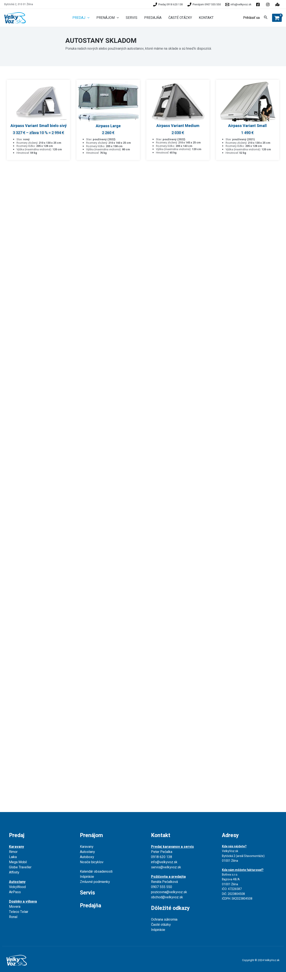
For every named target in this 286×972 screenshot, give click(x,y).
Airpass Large (108, 126)
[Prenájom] (204, 4)
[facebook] (258, 4)
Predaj (16, 835)
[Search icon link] (266, 18)
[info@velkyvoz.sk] (239, 4)
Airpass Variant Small (247, 126)
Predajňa (90, 906)
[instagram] (278, 4)
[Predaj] (168, 4)
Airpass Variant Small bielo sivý (38, 126)
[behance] (268, 4)
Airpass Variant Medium (177, 126)
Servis (87, 893)
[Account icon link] (251, 17)
